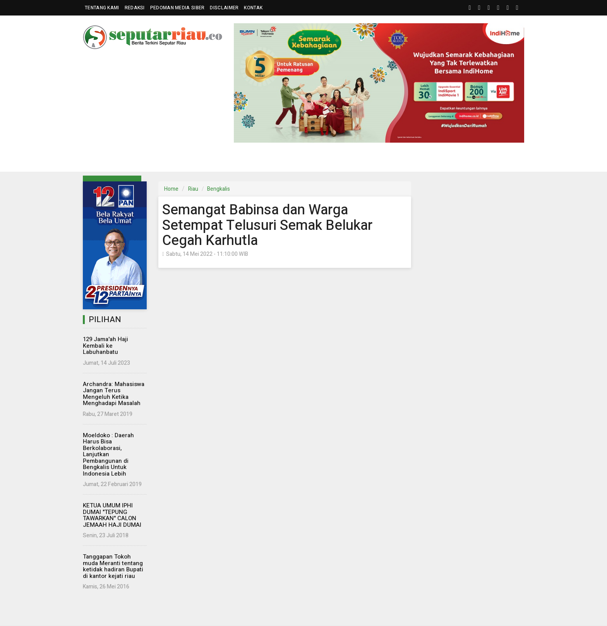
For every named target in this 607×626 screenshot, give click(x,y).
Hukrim (326, 160)
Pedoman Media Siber (177, 7)
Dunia (249, 160)
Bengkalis (218, 189)
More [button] (462, 160)
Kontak (253, 7)
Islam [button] (392, 160)
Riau (193, 189)
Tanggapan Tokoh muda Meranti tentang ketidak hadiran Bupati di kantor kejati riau (113, 566)
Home (171, 189)
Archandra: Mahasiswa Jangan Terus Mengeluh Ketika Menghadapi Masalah (113, 394)
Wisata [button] (358, 160)
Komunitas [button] (284, 160)
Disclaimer (224, 7)
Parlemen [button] (137, 160)
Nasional (181, 160)
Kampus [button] (427, 160)
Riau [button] (101, 160)
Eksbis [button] (216, 160)
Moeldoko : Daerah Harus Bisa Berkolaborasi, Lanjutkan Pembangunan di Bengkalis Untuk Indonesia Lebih (108, 454)
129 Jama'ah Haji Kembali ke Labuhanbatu (105, 345)
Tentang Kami (102, 7)
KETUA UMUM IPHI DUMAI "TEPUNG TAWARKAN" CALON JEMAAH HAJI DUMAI (112, 515)
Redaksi (135, 7)
